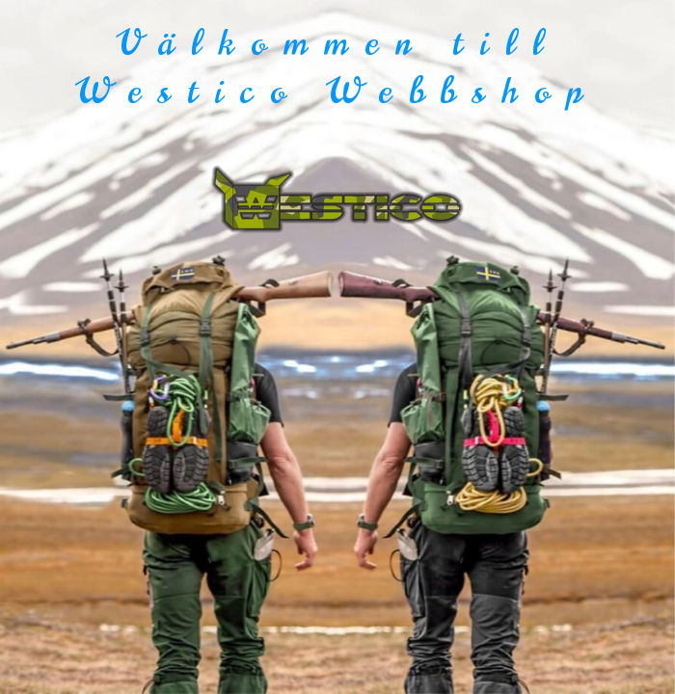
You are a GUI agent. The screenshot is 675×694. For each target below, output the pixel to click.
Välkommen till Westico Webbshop (337, 67)
